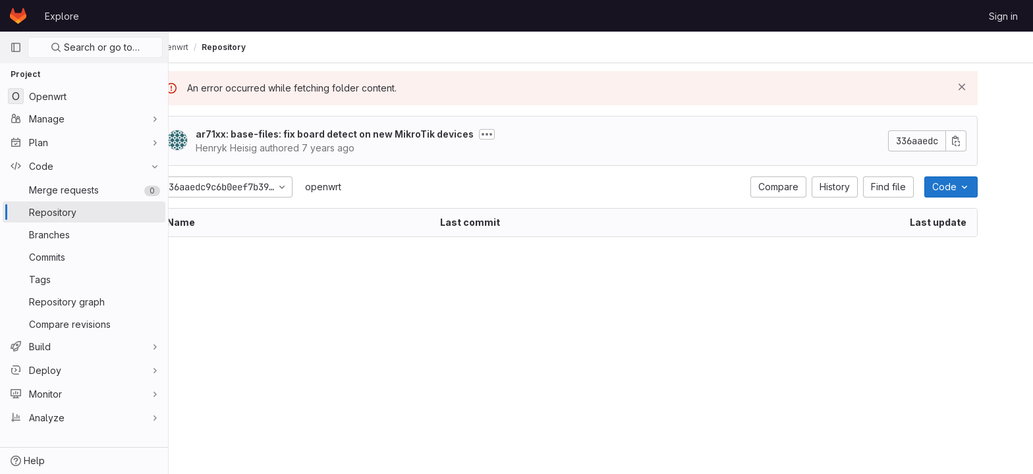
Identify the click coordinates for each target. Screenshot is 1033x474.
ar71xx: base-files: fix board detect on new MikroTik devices (369, 134)
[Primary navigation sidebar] (15, 47)
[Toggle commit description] (521, 134)
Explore (62, 16)
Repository (293, 47)
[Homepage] (18, 15)
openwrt (357, 186)
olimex (197, 47)
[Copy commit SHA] (990, 140)
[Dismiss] (996, 87)
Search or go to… (95, 47)
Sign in (1003, 16)
